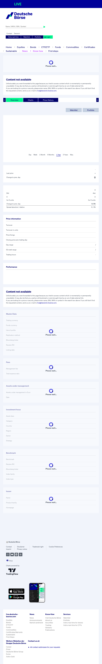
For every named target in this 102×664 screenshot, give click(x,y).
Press (8, 649)
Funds (58, 47)
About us (48, 620)
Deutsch (17, 33)
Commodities (72, 47)
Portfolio (38, 37)
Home (9, 47)
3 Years (65, 155)
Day (30, 155)
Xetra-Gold (10, 656)
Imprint (8, 549)
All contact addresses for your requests (44, 647)
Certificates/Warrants (14, 632)
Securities (49, 623)
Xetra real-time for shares (73, 623)
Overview (14, 100)
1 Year (58, 155)
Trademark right (37, 547)
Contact (9, 33)
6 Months (50, 155)
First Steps (10, 637)
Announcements (36, 620)
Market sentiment (36, 623)
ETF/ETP (45, 47)
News (25, 51)
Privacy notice (22, 549)
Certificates (89, 47)
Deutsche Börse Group (14, 652)
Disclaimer (20, 547)
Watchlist (26, 37)
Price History (48, 100)
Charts (30, 100)
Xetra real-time (13, 37)
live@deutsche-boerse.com (46, 91)
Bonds (33, 47)
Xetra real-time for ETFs (72, 625)
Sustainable (11, 51)
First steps (53, 51)
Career (8, 647)
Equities (21, 47)
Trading (48, 625)
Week (35, 155)
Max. (71, 155)
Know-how (38, 51)
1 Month (42, 155)
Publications (50, 630)
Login (47, 37)
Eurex (8, 654)
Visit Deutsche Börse (53, 618)
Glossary (48, 627)
